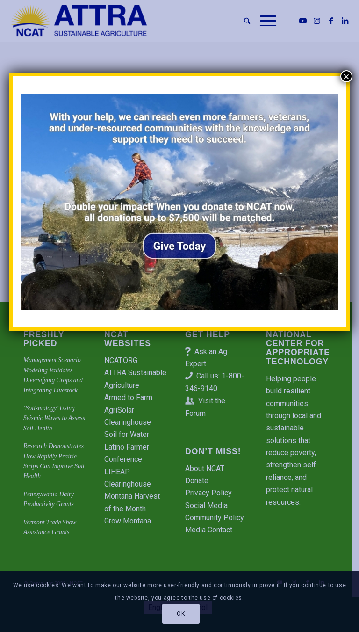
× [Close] (346, 76)
